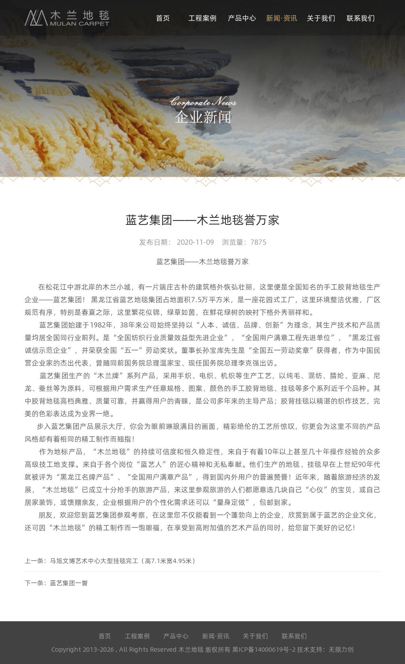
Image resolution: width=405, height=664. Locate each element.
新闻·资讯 (281, 18)
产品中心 (242, 18)
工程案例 (202, 18)
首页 (163, 18)
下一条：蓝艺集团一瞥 (56, 582)
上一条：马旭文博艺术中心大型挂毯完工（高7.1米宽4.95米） (111, 560)
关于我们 (321, 18)
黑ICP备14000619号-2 (264, 649)
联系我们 (360, 18)
